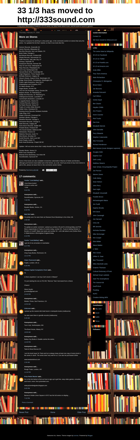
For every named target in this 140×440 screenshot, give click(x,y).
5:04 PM (27, 190)
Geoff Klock (97, 286)
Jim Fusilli (96, 204)
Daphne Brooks (98, 208)
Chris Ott (96, 223)
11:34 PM (27, 372)
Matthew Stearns (99, 163)
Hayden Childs (98, 107)
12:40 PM (27, 342)
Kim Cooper (97, 238)
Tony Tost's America (100, 74)
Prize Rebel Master (30, 376)
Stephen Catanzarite (100, 137)
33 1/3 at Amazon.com (101, 66)
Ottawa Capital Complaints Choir (35, 270)
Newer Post (23, 412)
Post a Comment (27, 402)
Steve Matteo (97, 245)
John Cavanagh (98, 215)
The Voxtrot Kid (98, 282)
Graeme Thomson (99, 268)
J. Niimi (95, 249)
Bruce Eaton (97, 85)
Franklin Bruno (98, 197)
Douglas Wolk (98, 152)
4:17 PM (27, 246)
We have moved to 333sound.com (105, 40)
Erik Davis (96, 212)
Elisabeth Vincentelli (100, 193)
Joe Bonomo (97, 89)
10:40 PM (27, 294)
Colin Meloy (97, 178)
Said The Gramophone (101, 279)
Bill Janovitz (97, 227)
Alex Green (97, 253)
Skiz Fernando (98, 141)
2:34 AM (27, 362)
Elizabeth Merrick (99, 126)
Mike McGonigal (98, 234)
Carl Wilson (97, 96)
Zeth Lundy (97, 159)
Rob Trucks (97, 118)
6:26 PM (27, 266)
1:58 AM (27, 220)
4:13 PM (27, 236)
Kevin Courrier (98, 115)
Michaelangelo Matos (100, 200)
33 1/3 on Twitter (99, 59)
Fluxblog (96, 290)
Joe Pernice (97, 171)
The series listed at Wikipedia (103, 51)
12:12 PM (27, 256)
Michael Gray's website (101, 275)
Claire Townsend (30, 260)
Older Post (81, 412)
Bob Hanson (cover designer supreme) (106, 148)
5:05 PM (27, 388)
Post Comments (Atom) (57, 418)
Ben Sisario (97, 103)
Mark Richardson (99, 77)
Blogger (90, 435)
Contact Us (97, 36)
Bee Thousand (98, 260)
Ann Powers (97, 111)
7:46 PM (27, 200)
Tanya (97, 321)
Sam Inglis (96, 189)
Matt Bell (27, 214)
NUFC (95, 294)
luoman (76, 435)
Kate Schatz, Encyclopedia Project (105, 167)
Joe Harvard (97, 219)
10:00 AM (27, 332)
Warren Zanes (98, 174)
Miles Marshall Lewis (100, 264)
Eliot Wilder (97, 241)
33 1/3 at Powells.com (100, 62)
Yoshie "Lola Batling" (31, 180)
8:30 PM (27, 210)
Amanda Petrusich (99, 92)
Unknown (27, 308)
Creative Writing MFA (100, 297)
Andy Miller (97, 70)
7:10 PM (27, 398)
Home (52, 412)
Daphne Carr (97, 156)
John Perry (97, 185)
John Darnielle (98, 130)
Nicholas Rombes (99, 230)
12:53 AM (27, 304)
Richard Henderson (100, 144)
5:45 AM (27, 318)
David (97, 313)
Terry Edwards (98, 133)
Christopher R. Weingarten (102, 81)
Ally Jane (98, 309)
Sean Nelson (97, 182)
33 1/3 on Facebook (100, 55)
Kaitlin (97, 317)
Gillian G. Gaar (98, 256)
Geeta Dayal (97, 100)
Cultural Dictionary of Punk (102, 271)
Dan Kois (96, 122)
